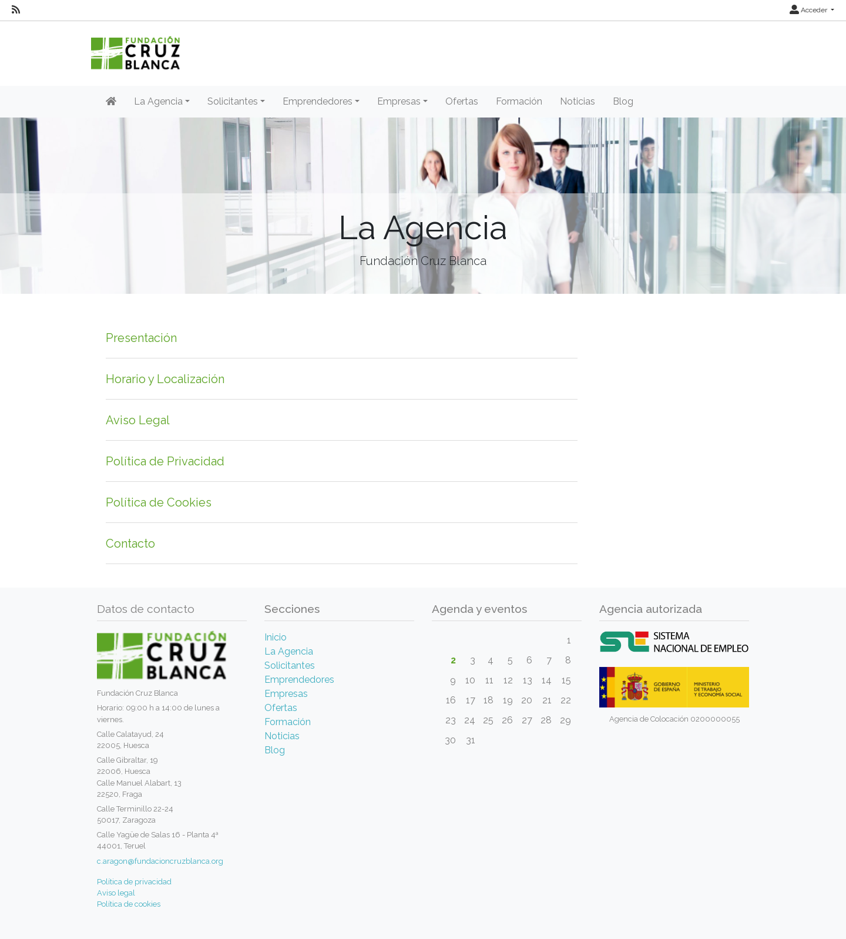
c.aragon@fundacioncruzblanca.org (160, 861)
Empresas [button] (399, 101)
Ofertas (461, 101)
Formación (519, 101)
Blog (623, 101)
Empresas (286, 693)
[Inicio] (111, 102)
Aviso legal (116, 892)
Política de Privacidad (165, 461)
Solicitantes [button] (232, 101)
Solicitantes (289, 665)
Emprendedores (299, 679)
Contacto (130, 543)
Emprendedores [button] (317, 101)
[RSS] (16, 10)
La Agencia (288, 651)
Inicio (275, 637)
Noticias (577, 101)
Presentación (141, 338)
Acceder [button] (809, 10)
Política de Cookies (159, 502)
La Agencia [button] (158, 101)
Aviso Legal (138, 420)
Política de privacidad (134, 881)
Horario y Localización (165, 379)
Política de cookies (128, 904)
